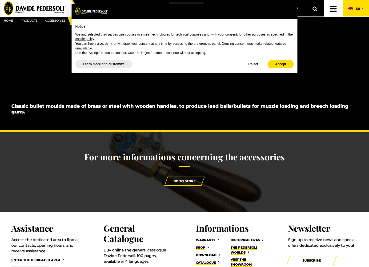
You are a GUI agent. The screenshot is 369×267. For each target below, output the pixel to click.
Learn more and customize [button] (103, 64)
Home (8, 20)
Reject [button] (253, 64)
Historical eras (245, 240)
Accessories (55, 20)
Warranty (205, 240)
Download (206, 255)
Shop (200, 247)
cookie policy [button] (84, 39)
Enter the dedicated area (35, 260)
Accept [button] (280, 64)
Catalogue (206, 262)
